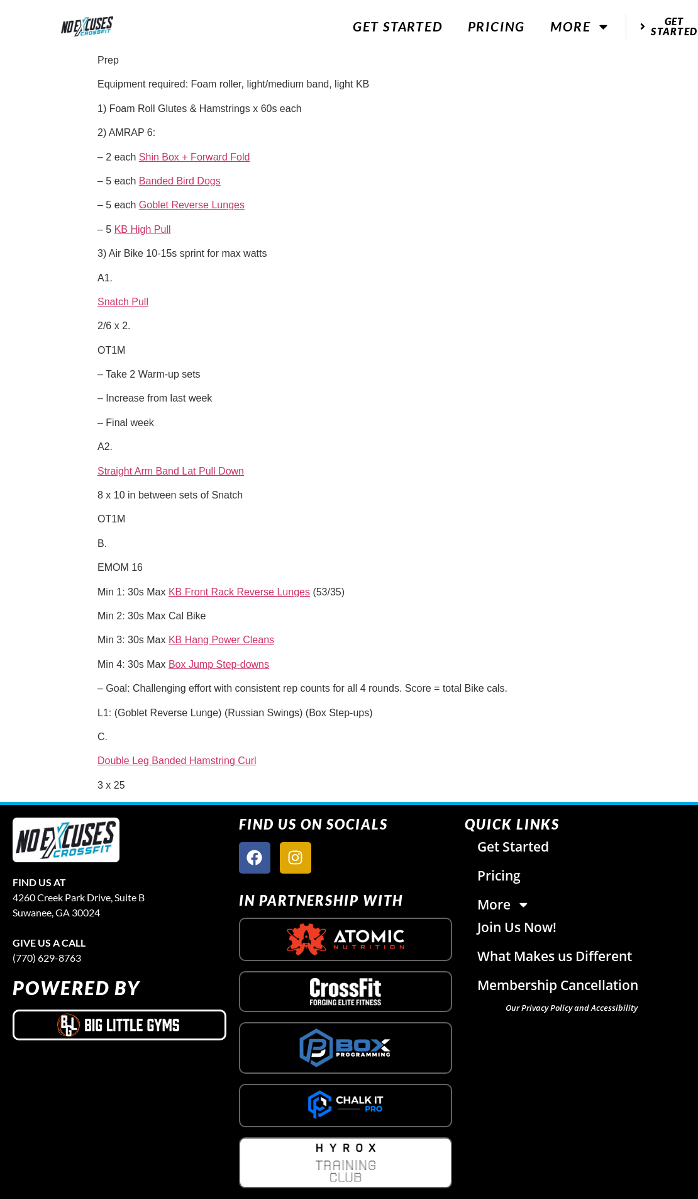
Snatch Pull (122, 301)
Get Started (398, 26)
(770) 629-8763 (47, 958)
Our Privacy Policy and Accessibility (572, 1007)
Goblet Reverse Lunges (192, 205)
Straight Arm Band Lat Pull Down (170, 471)
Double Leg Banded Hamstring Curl (177, 760)
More (580, 27)
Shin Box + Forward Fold (194, 157)
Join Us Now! (517, 927)
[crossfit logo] (345, 991)
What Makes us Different (554, 956)
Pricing (497, 26)
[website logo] (87, 26)
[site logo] (66, 840)
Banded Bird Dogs (180, 181)
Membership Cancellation (557, 985)
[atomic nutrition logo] (346, 939)
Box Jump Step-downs (219, 664)
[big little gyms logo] (119, 1024)
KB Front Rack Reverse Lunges (239, 592)
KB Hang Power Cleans (221, 639)
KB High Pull (142, 229)
